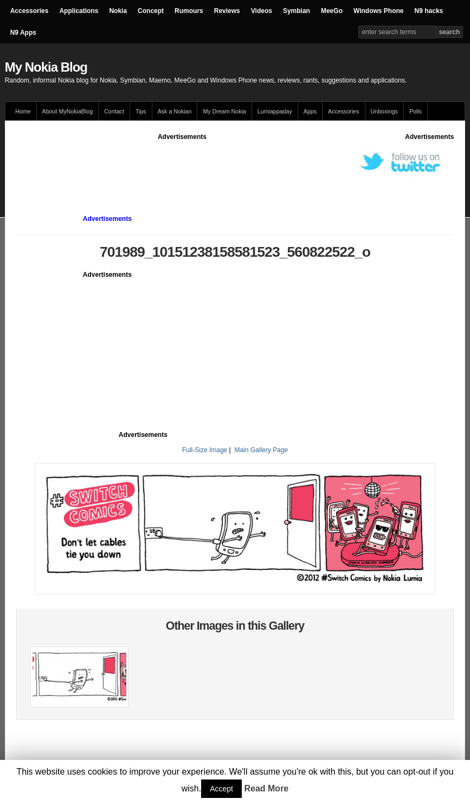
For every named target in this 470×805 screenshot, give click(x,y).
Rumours (189, 11)
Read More (266, 788)
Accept (221, 788)
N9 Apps (23, 32)
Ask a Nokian (175, 111)
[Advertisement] (213, 166)
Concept (151, 11)
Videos (261, 11)
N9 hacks (429, 11)
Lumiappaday (274, 111)
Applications (78, 11)
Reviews (227, 11)
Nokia (118, 11)
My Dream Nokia (224, 111)
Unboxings (384, 111)
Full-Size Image (204, 450)
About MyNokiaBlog (67, 111)
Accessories (29, 11)
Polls (415, 111)
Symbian (296, 11)
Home (22, 111)
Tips (141, 111)
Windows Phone (378, 11)
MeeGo (332, 11)
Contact (114, 111)
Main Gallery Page (261, 450)
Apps (310, 111)
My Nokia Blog (46, 67)
